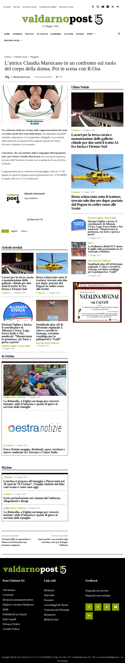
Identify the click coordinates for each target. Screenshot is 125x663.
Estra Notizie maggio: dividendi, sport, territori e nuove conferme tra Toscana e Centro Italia (34, 451)
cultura (24, 231)
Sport (90, 243)
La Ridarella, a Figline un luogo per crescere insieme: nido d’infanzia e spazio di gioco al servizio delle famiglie (31, 404)
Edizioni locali (21, 57)
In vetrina (8, 445)
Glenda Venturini (21, 77)
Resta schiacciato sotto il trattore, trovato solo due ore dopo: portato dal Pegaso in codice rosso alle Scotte (51, 283)
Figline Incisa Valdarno (14, 397)
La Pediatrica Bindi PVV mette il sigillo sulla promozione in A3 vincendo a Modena (105, 249)
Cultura (8, 57)
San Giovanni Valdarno (47, 343)
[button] (119, 34)
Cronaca (6, 293)
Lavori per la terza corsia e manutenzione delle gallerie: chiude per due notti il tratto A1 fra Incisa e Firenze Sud (17, 283)
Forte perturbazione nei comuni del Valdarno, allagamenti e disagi (32, 499)
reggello (14, 231)
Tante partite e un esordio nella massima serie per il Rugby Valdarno (53, 542)
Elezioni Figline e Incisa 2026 (16, 346)
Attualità (7, 477)
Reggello (34, 57)
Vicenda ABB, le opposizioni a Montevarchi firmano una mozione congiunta (16, 542)
